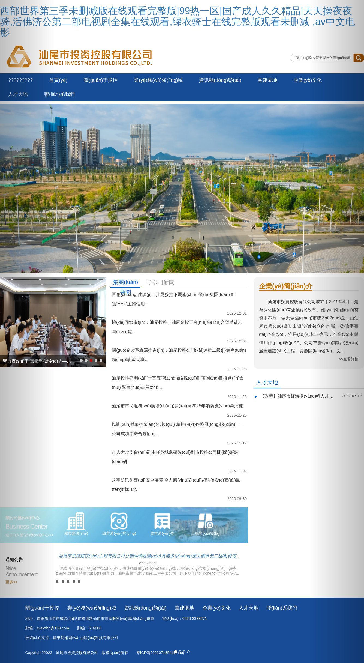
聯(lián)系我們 (59, 94)
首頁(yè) (58, 80)
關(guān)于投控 (101, 80)
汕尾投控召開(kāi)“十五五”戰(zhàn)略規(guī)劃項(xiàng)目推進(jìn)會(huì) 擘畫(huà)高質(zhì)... (178, 383)
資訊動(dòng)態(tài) (220, 80)
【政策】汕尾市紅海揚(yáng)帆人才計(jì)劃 (297, 396)
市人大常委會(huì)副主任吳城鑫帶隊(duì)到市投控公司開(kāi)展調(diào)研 (175, 457)
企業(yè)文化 (308, 80)
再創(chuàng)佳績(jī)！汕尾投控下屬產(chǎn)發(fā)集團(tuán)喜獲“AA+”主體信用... (173, 299)
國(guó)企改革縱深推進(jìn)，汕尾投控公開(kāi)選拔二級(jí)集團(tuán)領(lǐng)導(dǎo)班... (179, 355)
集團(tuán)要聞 (125, 283)
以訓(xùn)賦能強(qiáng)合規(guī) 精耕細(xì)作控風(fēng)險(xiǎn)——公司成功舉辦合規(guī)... (178, 429)
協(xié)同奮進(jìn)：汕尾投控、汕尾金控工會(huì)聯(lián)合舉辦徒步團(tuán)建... (177, 327)
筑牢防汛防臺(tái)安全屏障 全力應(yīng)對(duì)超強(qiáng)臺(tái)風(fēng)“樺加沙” (176, 485)
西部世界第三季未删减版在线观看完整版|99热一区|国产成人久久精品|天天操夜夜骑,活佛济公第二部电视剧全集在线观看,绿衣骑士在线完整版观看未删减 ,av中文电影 (177, 21)
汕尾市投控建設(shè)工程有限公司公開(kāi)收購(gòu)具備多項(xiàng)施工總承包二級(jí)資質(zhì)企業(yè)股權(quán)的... (147, 558)
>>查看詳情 (349, 359)
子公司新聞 (161, 282)
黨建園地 (267, 80)
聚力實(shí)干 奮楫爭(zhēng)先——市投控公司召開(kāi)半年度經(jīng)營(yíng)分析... (37, 361)
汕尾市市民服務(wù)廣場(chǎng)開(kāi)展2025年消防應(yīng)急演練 (177, 406)
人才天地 (267, 382)
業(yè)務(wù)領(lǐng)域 (158, 80)
